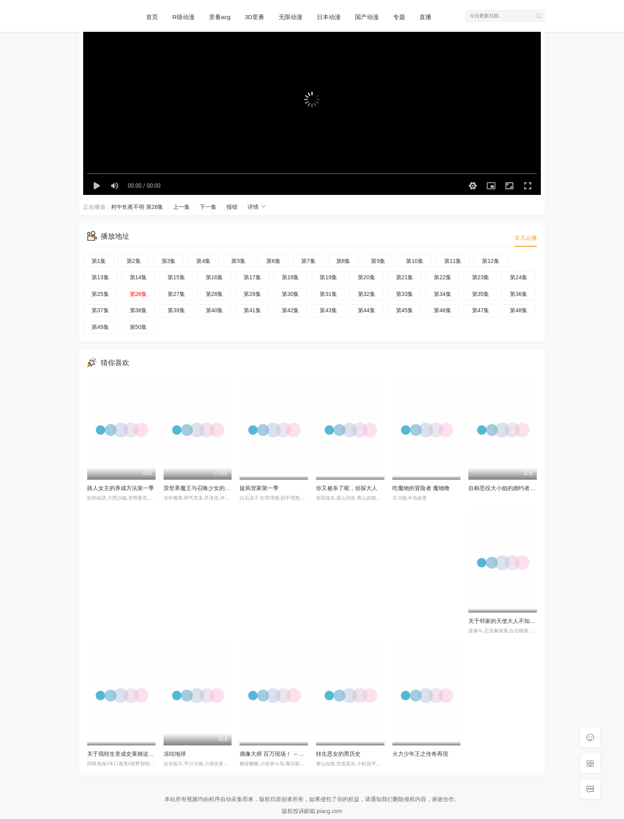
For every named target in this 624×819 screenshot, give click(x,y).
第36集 (518, 294)
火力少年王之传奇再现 (420, 754)
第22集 (442, 277)
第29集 (252, 294)
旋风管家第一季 (259, 488)
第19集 (328, 277)
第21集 (404, 277)
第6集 (273, 261)
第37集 (100, 310)
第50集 (138, 327)
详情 (257, 207)
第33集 (404, 294)
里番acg (219, 17)
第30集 (290, 294)
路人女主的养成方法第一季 (120, 488)
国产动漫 (367, 17)
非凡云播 (526, 238)
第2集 (134, 261)
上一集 (181, 207)
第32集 (366, 294)
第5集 (238, 261)
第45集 (404, 310)
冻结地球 (175, 754)
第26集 (138, 294)
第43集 (328, 310)
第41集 (252, 310)
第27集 (176, 294)
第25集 (100, 294)
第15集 (176, 277)
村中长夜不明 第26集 (137, 207)
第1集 (99, 261)
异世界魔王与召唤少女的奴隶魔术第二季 (214, 488)
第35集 (480, 294)
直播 (425, 17)
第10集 (414, 261)
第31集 (328, 294)
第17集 (252, 277)
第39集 (176, 310)
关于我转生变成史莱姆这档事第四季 (131, 754)
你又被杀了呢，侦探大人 (346, 488)
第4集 (203, 261)
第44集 (366, 310)
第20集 (366, 277)
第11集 (453, 261)
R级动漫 (183, 17)
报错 (232, 207)
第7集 (308, 261)
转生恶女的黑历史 (338, 754)
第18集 (290, 277)
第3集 (169, 261)
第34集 (442, 294)
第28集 (214, 294)
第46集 (442, 310)
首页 (152, 17)
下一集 (208, 207)
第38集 (138, 310)
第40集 (214, 310)
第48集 (518, 310)
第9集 (378, 261)
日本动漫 (329, 17)
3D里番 (254, 17)
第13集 (100, 277)
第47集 (480, 310)
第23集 (480, 277)
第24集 (518, 277)
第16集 (214, 277)
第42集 (290, 310)
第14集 (138, 277)
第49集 (100, 327)
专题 (399, 17)
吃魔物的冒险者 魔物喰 (421, 488)
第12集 (490, 261)
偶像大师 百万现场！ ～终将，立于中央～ (291, 754)
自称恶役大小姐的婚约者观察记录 (510, 488)
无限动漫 (290, 17)
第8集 (343, 261)
